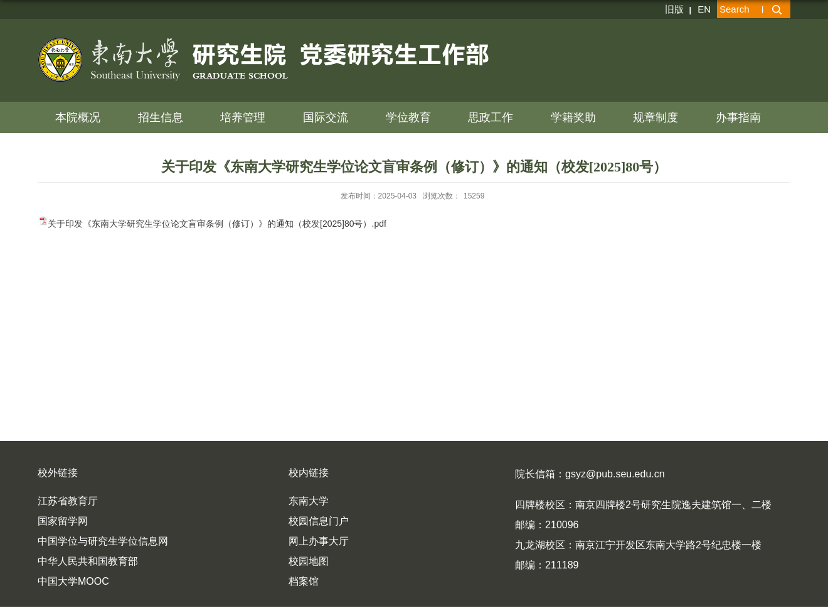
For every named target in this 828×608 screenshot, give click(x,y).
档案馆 (304, 581)
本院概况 (77, 117)
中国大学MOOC (73, 581)
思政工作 (490, 117)
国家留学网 (63, 521)
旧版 (674, 9)
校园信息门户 (319, 521)
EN (704, 9)
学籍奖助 (573, 117)
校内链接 (309, 472)
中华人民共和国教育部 (88, 561)
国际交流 (325, 117)
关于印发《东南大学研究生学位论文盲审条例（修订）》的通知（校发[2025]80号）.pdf (217, 224)
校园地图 (309, 561)
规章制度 (655, 117)
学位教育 (408, 117)
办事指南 (738, 117)
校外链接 (58, 472)
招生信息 (160, 117)
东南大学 (309, 501)
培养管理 (242, 117)
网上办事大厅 (319, 541)
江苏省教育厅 (68, 501)
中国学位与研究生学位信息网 (103, 541)
